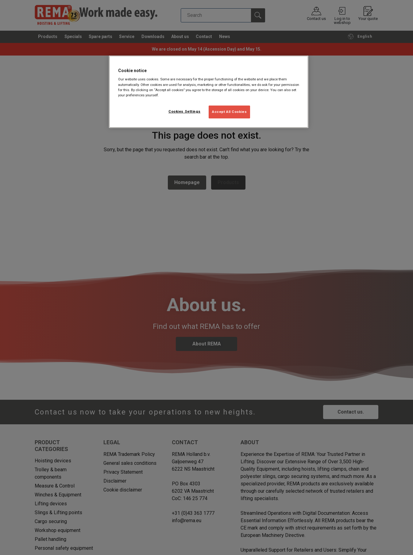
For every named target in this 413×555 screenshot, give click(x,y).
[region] (208, 92)
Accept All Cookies (229, 112)
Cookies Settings (184, 111)
